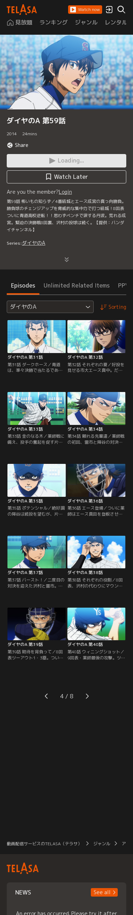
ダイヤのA (33, 242)
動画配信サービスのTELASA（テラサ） (44, 844)
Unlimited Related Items (77, 285)
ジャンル (101, 844)
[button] (85, 9)
